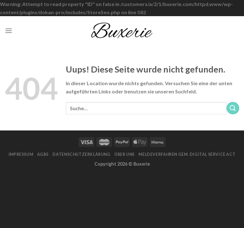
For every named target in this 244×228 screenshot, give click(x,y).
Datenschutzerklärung (81, 154)
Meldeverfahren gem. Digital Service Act (187, 154)
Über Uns (124, 154)
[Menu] (8, 30)
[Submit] (233, 108)
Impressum (21, 154)
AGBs (43, 154)
